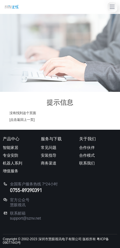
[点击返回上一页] (22, 120)
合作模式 (87, 155)
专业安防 (10, 155)
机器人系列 (12, 163)
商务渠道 (48, 163)
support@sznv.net (25, 218)
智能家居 (10, 147)
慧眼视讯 (18, 205)
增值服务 (10, 171)
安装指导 (48, 155)
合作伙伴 (87, 147)
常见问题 (48, 147)
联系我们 (87, 163)
